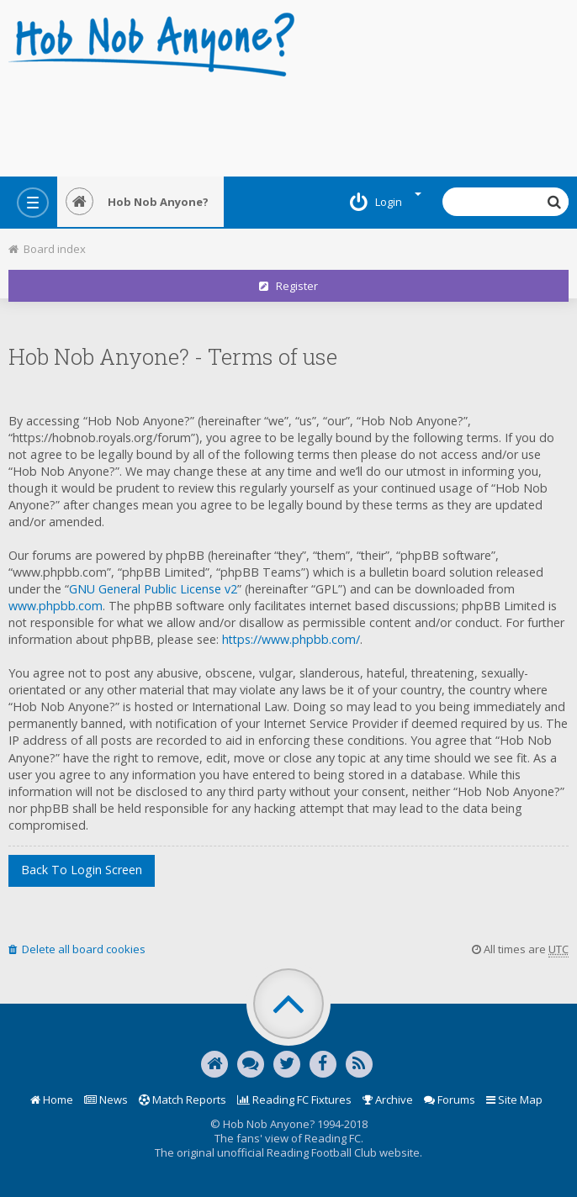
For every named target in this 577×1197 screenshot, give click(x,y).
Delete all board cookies (77, 949)
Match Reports (182, 1099)
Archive (388, 1099)
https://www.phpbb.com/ (291, 639)
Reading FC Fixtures (294, 1099)
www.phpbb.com (55, 606)
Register (288, 285)
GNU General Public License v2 (153, 589)
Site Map (514, 1099)
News (106, 1099)
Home (51, 1099)
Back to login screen (81, 870)
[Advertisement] (288, 122)
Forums (449, 1099)
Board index (47, 248)
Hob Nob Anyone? (137, 202)
